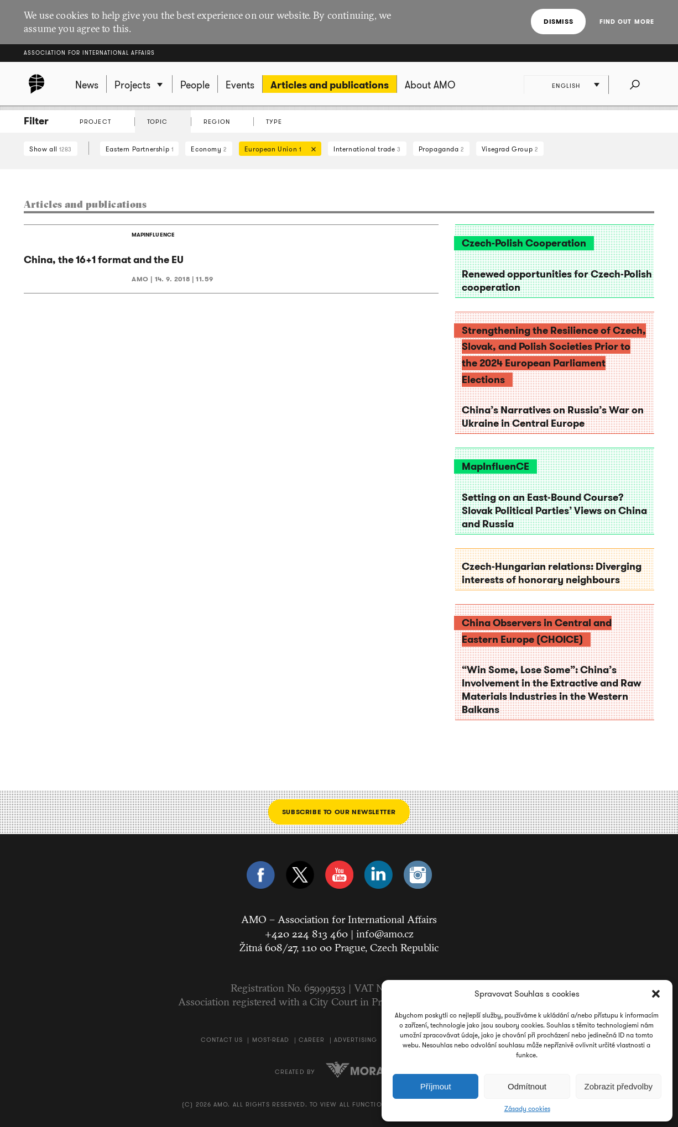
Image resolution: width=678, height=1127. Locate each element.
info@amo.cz (385, 933)
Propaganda (441, 149)
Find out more (626, 21)
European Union (277, 150)
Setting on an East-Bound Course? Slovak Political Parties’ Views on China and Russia (554, 510)
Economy (208, 149)
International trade (367, 149)
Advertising (355, 1039)
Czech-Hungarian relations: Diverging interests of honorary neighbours (552, 573)
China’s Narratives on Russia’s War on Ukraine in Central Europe (553, 417)
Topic (157, 121)
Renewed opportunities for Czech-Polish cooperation (557, 281)
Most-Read (271, 1039)
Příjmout (435, 1086)
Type (274, 121)
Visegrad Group (510, 149)
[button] (655, 993)
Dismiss (558, 21)
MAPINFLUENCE (153, 234)
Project (95, 121)
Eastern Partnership (140, 149)
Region (217, 121)
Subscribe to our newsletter (339, 811)
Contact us (222, 1039)
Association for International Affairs (89, 53)
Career (312, 1039)
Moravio (364, 1069)
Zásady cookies (527, 1108)
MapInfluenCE (495, 466)
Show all (50, 149)
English (566, 85)
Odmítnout (527, 1086)
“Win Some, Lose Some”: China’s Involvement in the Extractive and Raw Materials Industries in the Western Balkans (551, 690)
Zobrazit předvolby (619, 1086)
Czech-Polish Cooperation (524, 243)
